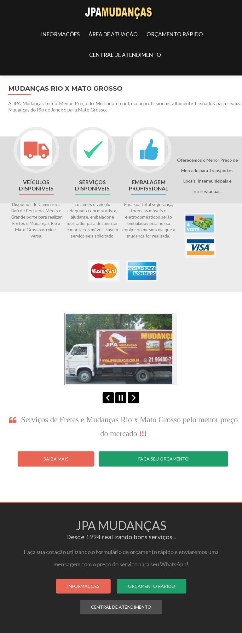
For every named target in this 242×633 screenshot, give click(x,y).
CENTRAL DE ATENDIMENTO (125, 54)
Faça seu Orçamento (163, 458)
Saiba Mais (56, 458)
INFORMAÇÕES (60, 34)
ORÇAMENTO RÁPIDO (175, 34)
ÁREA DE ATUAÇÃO (113, 34)
